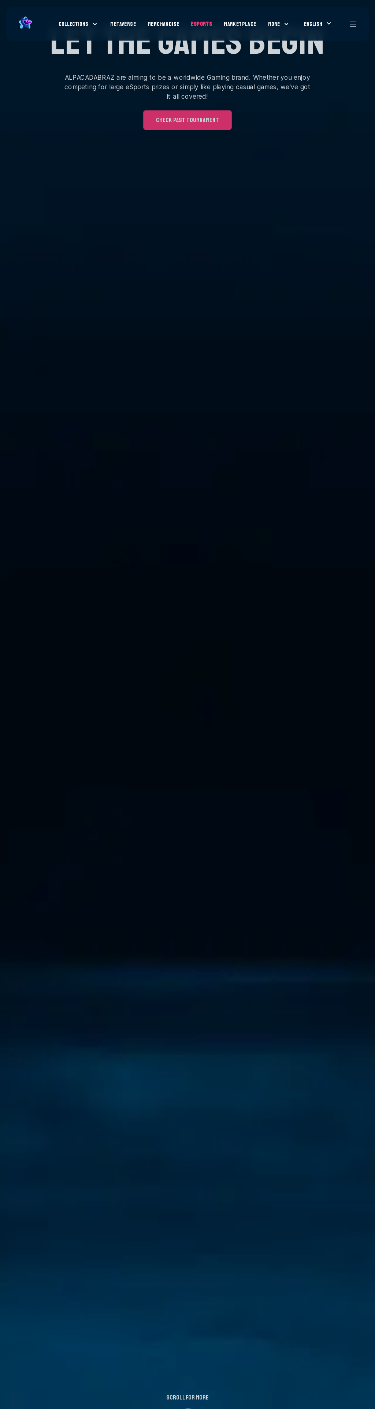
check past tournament (188, 86)
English (317, 24)
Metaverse (123, 24)
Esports (201, 24)
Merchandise (163, 24)
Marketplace (240, 24)
